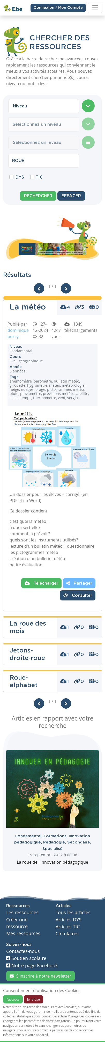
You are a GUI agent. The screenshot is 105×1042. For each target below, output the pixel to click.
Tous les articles (73, 912)
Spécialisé (52, 849)
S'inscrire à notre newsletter (40, 976)
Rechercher (38, 196)
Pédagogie (55, 842)
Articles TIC (68, 927)
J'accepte (12, 999)
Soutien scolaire (26, 958)
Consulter (77, 595)
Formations (56, 836)
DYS (20, 177)
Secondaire (79, 842)
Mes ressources (23, 933)
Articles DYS (68, 920)
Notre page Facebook (32, 965)
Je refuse (33, 999)
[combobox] (43, 106)
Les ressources (22, 912)
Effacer (71, 196)
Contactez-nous (23, 951)
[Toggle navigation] (95, 8)
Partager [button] (79, 583)
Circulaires (67, 934)
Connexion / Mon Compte (58, 7)
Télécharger (41, 583)
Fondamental (29, 836)
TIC (39, 177)
